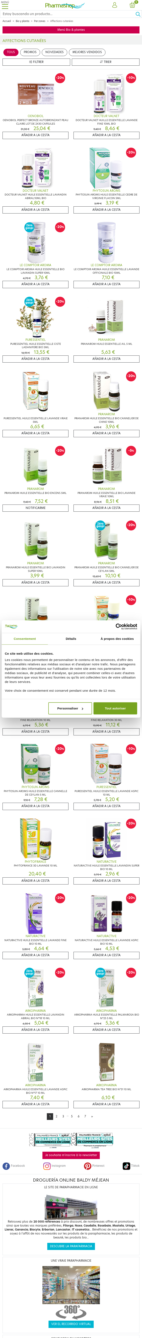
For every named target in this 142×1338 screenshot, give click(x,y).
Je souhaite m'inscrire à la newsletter (71, 1155)
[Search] (67, 14)
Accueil (7, 21)
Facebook (14, 1166)
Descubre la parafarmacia (71, 1246)
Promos (30, 52)
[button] (114, 5)
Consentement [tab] (25, 638)
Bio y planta (22, 21)
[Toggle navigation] (5, 5)
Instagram (54, 1166)
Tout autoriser (115, 708)
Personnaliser (70, 708)
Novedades (54, 52)
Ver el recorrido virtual (71, 1324)
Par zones (39, 21)
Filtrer (36, 62)
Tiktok (131, 1166)
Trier (105, 62)
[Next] (92, 1116)
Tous (11, 52)
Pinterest (94, 1166)
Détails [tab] (71, 638)
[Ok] (138, 14)
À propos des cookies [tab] (117, 638)
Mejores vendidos (87, 52)
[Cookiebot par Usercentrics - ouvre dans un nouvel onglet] (118, 626)
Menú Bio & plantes (71, 30)
